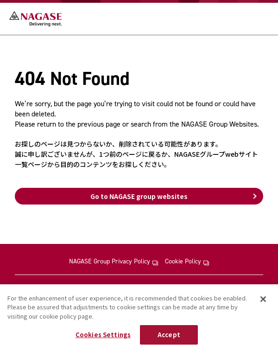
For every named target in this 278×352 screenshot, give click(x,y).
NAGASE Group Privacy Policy (113, 261)
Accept (169, 334)
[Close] (263, 299)
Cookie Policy (187, 261)
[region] (139, 318)
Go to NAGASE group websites (139, 196)
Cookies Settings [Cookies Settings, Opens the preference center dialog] (103, 334)
